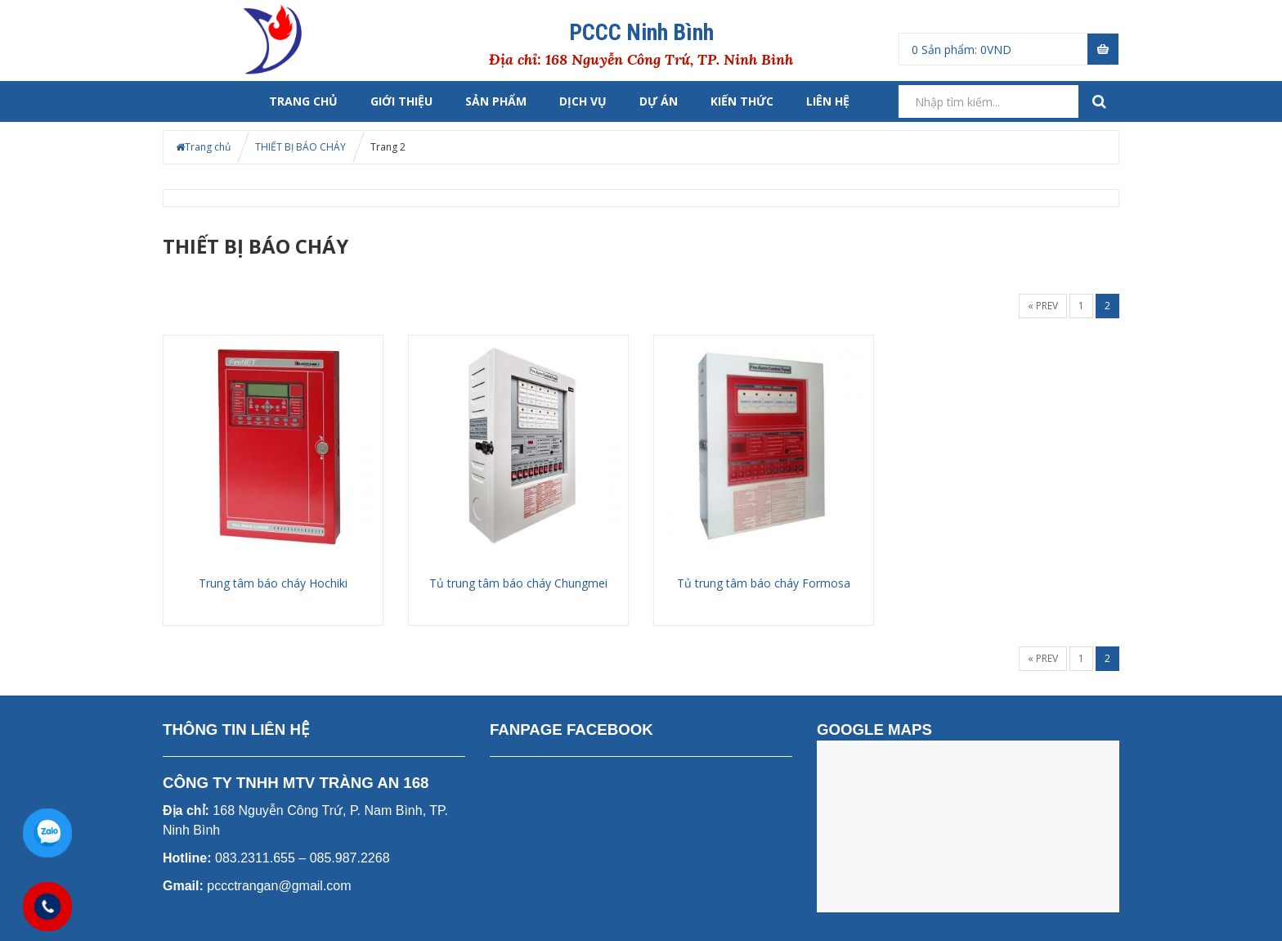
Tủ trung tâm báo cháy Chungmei (518, 583)
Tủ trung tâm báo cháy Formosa (763, 583)
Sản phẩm (496, 101)
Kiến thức (741, 101)
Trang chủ (303, 101)
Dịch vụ (583, 101)
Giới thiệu (401, 101)
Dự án (658, 101)
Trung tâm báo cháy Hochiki (273, 583)
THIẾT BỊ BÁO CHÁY (300, 147)
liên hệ (827, 101)
